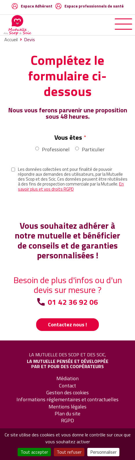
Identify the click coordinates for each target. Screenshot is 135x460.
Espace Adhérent (36, 6)
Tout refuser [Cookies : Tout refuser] (69, 451)
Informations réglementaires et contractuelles (67, 399)
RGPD (67, 420)
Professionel (56, 150)
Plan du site (67, 413)
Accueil (11, 39)
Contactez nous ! (67, 324)
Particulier (93, 150)
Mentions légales (67, 406)
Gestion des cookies (67, 392)
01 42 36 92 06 (73, 302)
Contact (67, 385)
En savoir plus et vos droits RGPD (71, 186)
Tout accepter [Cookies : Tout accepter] (34, 451)
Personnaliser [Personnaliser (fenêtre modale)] (103, 451)
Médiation (67, 378)
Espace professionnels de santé (94, 6)
